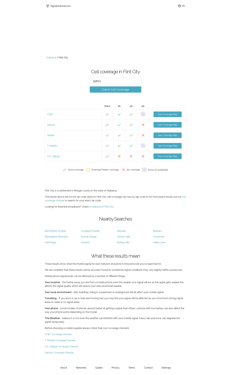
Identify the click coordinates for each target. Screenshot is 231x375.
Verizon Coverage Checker (59, 352)
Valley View (159, 242)
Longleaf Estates (90, 231)
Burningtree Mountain (56, 236)
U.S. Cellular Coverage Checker (61, 346)
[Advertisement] (115, 34)
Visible (50, 135)
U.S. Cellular (53, 156)
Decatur (85, 242)
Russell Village (88, 236)
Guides (99, 367)
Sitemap (166, 367)
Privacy (115, 367)
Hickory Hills (123, 236)
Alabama (51, 57)
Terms (131, 367)
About (63, 367)
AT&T (50, 114)
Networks (81, 367)
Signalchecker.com (58, 5)
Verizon (51, 124)
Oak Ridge (50, 242)
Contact (148, 367)
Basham (157, 231)
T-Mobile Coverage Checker (60, 340)
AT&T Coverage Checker (58, 334)
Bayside (121, 231)
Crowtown (158, 236)
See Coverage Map (167, 114)
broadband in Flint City (101, 206)
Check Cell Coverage (115, 89)
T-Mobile (52, 145)
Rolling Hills (123, 242)
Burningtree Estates (55, 231)
